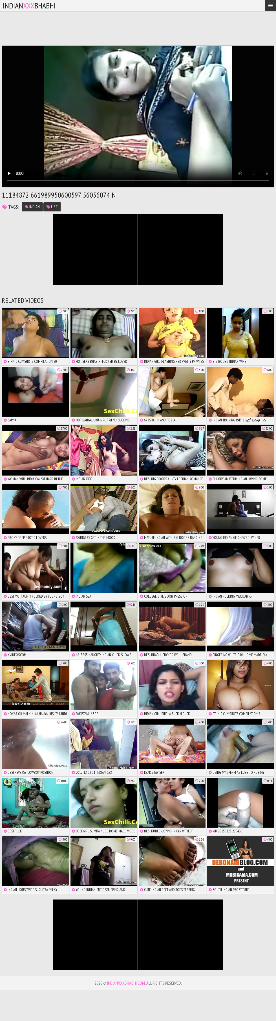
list (52, 206)
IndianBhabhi (29, 5)
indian (32, 206)
